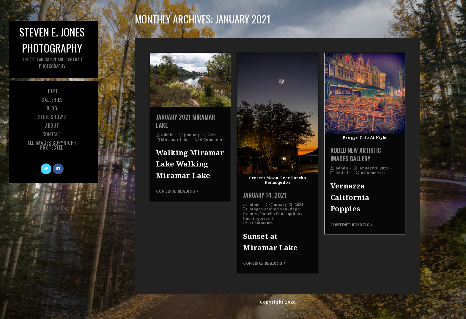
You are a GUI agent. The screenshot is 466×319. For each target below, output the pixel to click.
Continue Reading (177, 191)
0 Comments (212, 140)
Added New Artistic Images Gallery (355, 154)
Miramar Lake (175, 140)
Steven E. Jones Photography (52, 46)
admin (167, 135)
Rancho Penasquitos (280, 214)
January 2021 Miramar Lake (185, 121)
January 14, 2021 (264, 195)
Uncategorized (258, 219)
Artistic (343, 173)
